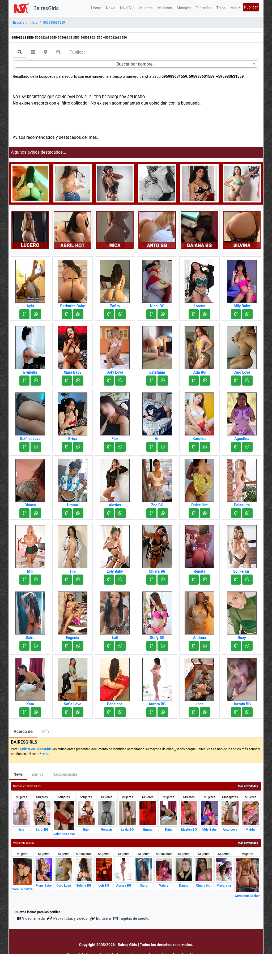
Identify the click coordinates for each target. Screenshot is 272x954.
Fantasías (204, 8)
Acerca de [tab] (23, 731)
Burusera (100, 918)
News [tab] (18, 774)
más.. (46, 754)
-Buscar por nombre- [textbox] (134, 64)
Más (233, 8)
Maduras (165, 8)
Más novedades (248, 786)
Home (96, 8)
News (110, 8)
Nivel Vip (127, 8)
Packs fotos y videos (67, 918)
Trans (221, 8)
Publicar (251, 7)
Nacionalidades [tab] (65, 774)
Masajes (184, 8)
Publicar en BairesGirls (35, 749)
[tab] (19, 52)
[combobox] (136, 64)
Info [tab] (45, 731)
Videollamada (31, 918)
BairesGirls (46, 8)
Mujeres (146, 8)
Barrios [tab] (38, 774)
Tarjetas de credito (131, 918)
